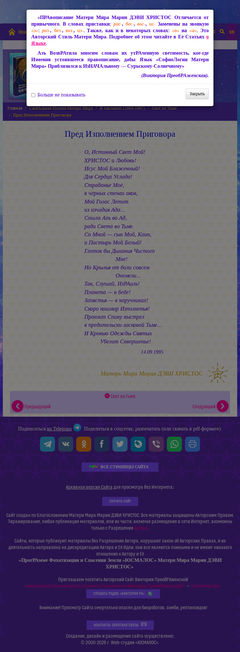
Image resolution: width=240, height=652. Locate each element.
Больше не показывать (58, 95)
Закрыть (197, 94)
